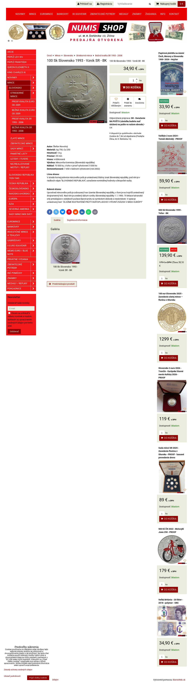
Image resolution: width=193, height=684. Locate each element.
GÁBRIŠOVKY (21, 240)
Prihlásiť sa (85, 3)
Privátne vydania (17, 259)
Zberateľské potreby (102, 14)
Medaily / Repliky (21, 283)
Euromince (46, 14)
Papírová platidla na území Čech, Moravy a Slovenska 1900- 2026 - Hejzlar (171, 56)
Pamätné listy (18, 153)
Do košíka (132, 87)
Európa (22, 198)
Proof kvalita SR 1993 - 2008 (22, 120)
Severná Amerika (22, 209)
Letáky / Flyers (19, 158)
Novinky (20, 14)
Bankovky (62, 14)
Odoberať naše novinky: (19, 303)
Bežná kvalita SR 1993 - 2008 (22, 129)
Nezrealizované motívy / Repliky (20, 166)
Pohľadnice (21, 288)
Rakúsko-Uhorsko (22, 193)
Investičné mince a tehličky (21, 233)
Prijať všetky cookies (38, 678)
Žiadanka (150, 14)
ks (163, 120)
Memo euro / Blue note (21, 252)
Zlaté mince (17, 138)
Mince (32, 14)
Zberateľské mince (21, 143)
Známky (136, 14)
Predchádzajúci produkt (62, 284)
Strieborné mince (23, 95)
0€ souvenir (79, 14)
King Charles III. (16, 72)
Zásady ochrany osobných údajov (18, 669)
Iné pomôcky (21, 273)
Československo (22, 188)
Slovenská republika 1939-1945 (21, 176)
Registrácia (104, 3)
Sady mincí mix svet (20, 214)
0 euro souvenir (21, 245)
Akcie (10, 52)
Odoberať (14, 331)
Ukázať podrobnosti (12, 676)
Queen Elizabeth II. (18, 67)
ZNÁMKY (21, 278)
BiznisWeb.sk (179, 680)
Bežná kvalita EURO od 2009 (23, 112)
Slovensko (22, 87)
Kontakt (174, 14)
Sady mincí (23, 148)
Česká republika (22, 183)
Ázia (22, 204)
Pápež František (17, 62)
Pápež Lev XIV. (15, 57)
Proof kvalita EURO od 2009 (23, 103)
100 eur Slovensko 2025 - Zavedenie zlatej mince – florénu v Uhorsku (170, 296)
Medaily (123, 14)
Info (162, 14)
